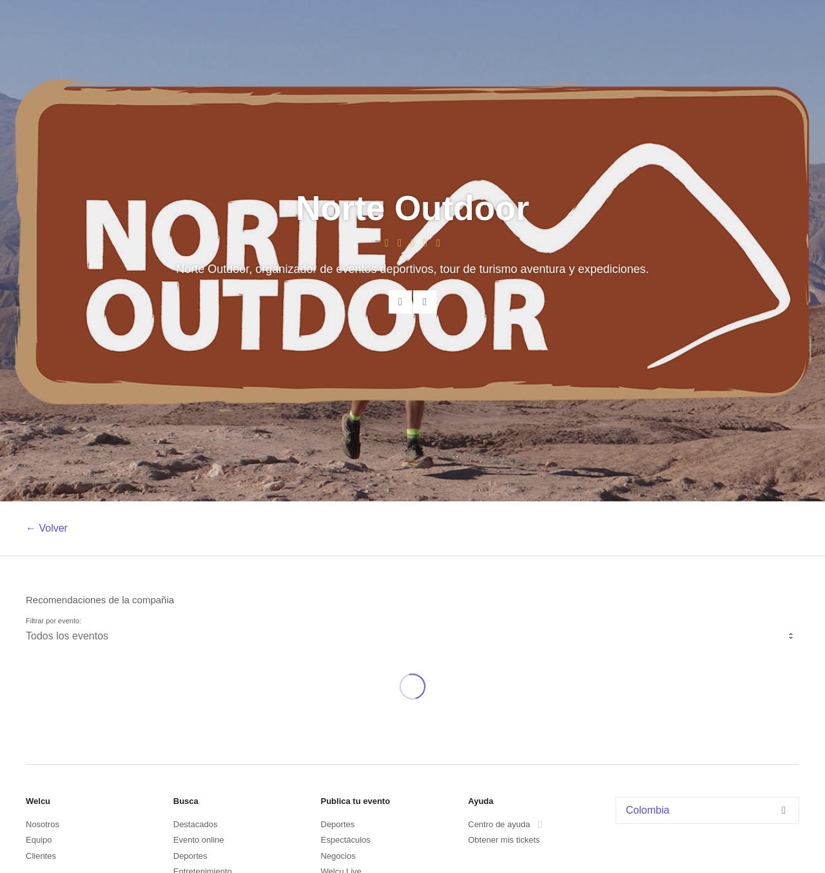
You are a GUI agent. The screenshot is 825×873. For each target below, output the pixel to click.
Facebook (425, 302)
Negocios (338, 856)
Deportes (190, 856)
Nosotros (42, 824)
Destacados (195, 824)
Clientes (41, 856)
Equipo (39, 840)
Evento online (198, 840)
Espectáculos (346, 840)
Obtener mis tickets (503, 840)
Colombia (709, 810)
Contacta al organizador (400, 302)
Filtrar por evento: (53, 621)
